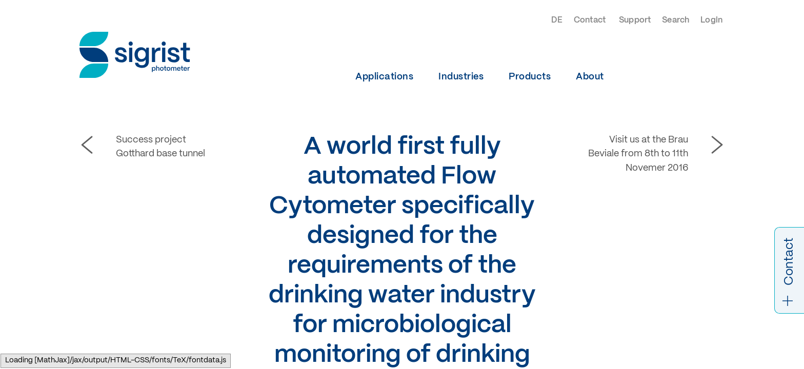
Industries (461, 76)
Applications (384, 76)
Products (530, 76)
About (590, 76)
